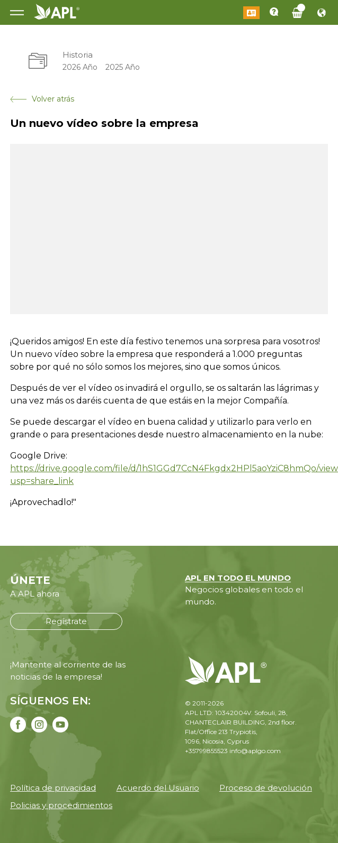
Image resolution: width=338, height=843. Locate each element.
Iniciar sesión (251, 12)
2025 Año (122, 67)
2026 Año (80, 67)
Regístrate (66, 621)
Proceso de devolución (265, 788)
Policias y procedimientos (61, 805)
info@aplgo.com (255, 751)
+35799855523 (206, 751)
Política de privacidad (53, 788)
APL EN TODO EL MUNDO (238, 578)
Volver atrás (42, 99)
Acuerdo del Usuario (158, 788)
